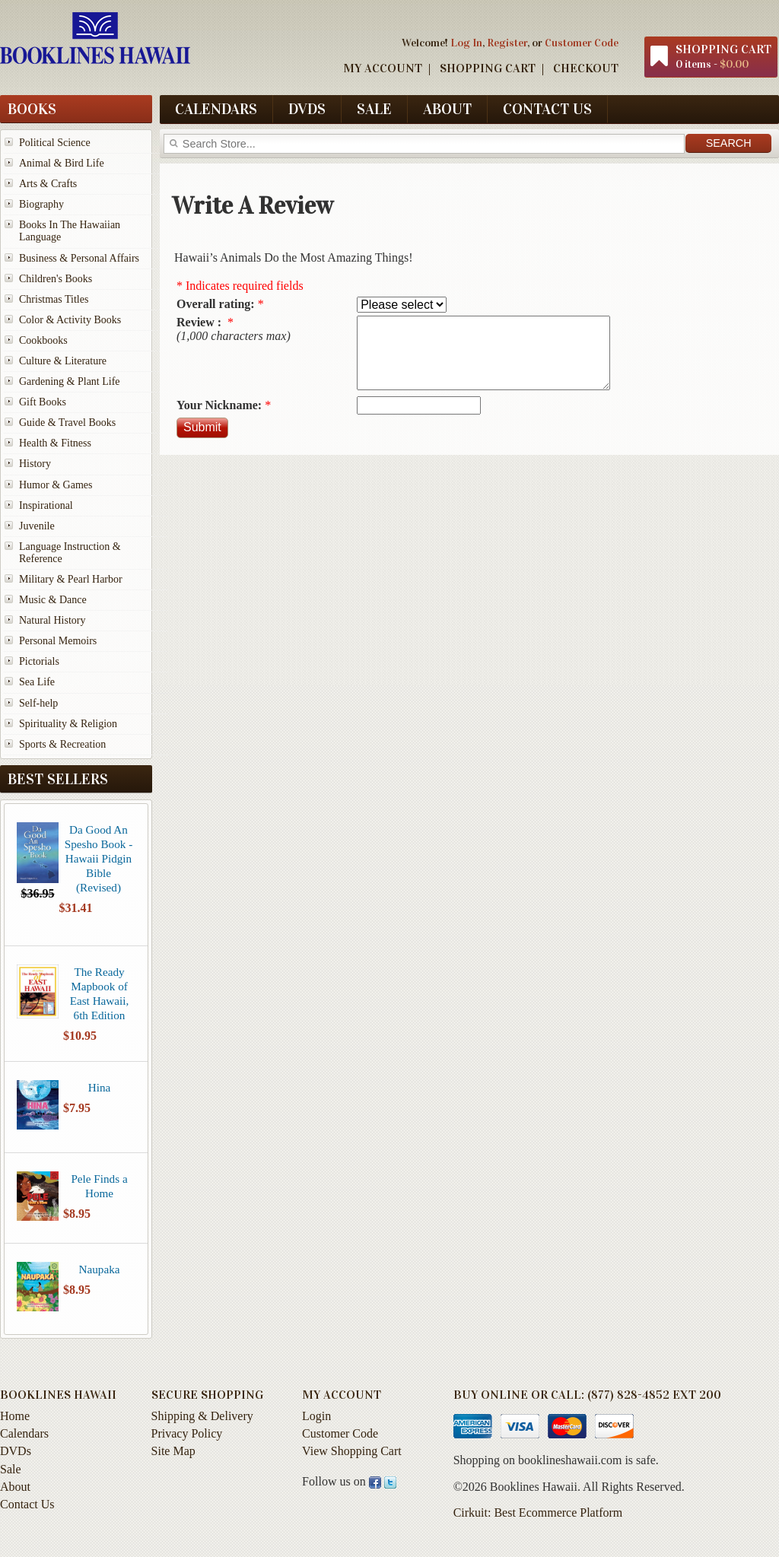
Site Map (173, 1450)
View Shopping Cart (352, 1450)
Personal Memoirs (58, 641)
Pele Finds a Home (99, 1186)
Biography (41, 204)
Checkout (585, 68)
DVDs (307, 109)
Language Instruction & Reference (70, 552)
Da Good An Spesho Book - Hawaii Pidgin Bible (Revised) (98, 858)
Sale (374, 109)
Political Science (55, 142)
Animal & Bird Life (61, 163)
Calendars (216, 109)
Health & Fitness (55, 443)
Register (507, 42)
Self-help (38, 703)
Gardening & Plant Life (69, 381)
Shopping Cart (488, 68)
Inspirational (46, 505)
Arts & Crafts (48, 183)
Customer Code (581, 42)
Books (32, 109)
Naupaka (99, 1269)
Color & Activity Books (70, 320)
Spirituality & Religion (68, 723)
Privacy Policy (187, 1433)
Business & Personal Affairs (79, 258)
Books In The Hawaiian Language (69, 231)
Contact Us (547, 109)
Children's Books (55, 278)
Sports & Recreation (62, 744)
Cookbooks (43, 340)
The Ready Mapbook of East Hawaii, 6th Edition (99, 993)
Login (316, 1415)
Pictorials (39, 661)
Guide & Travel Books (67, 422)
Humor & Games (55, 485)
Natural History (52, 620)
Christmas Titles (53, 299)
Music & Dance (53, 599)
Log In (466, 42)
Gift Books (42, 402)
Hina (99, 1087)
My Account (382, 68)
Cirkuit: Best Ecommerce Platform (538, 1512)
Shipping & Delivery (202, 1415)
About (447, 109)
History (35, 463)
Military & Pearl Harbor (70, 579)
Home (15, 1415)
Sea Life (37, 682)
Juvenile (37, 526)
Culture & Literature (63, 361)
